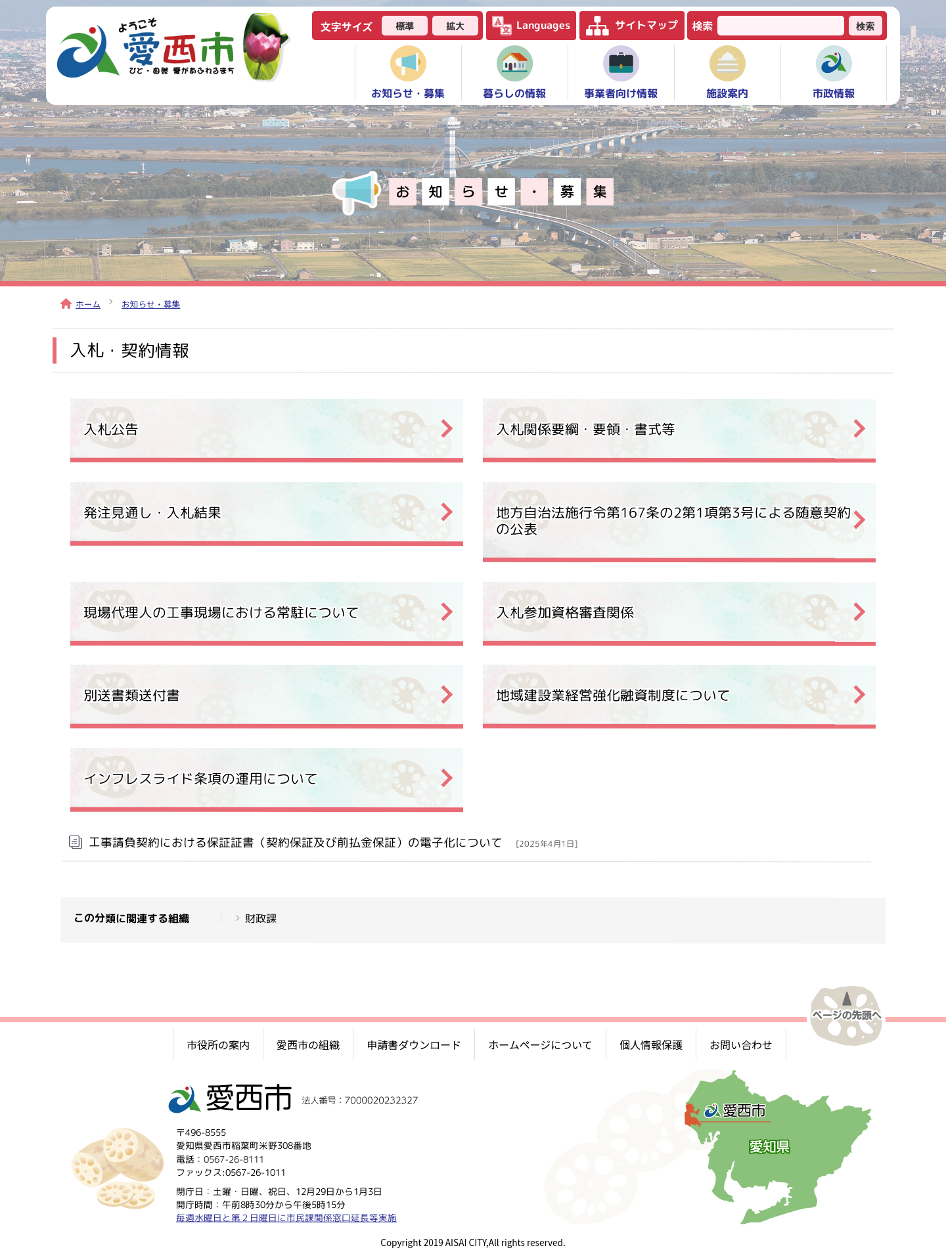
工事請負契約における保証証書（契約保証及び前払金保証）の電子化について (333, 842)
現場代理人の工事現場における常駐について (221, 611)
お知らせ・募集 (151, 304)
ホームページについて (540, 1044)
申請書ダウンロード (414, 1044)
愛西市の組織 (308, 1044)
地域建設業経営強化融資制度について (613, 695)
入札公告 (111, 428)
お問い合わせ (741, 1044)
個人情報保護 (651, 1044)
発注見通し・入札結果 (152, 512)
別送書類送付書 (131, 695)
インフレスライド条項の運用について (200, 778)
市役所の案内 (218, 1044)
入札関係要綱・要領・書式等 (585, 428)
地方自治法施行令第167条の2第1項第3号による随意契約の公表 (673, 520)
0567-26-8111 (234, 1158)
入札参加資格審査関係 (565, 611)
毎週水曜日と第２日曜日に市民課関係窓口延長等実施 (286, 1217)
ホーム (80, 304)
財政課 (261, 917)
